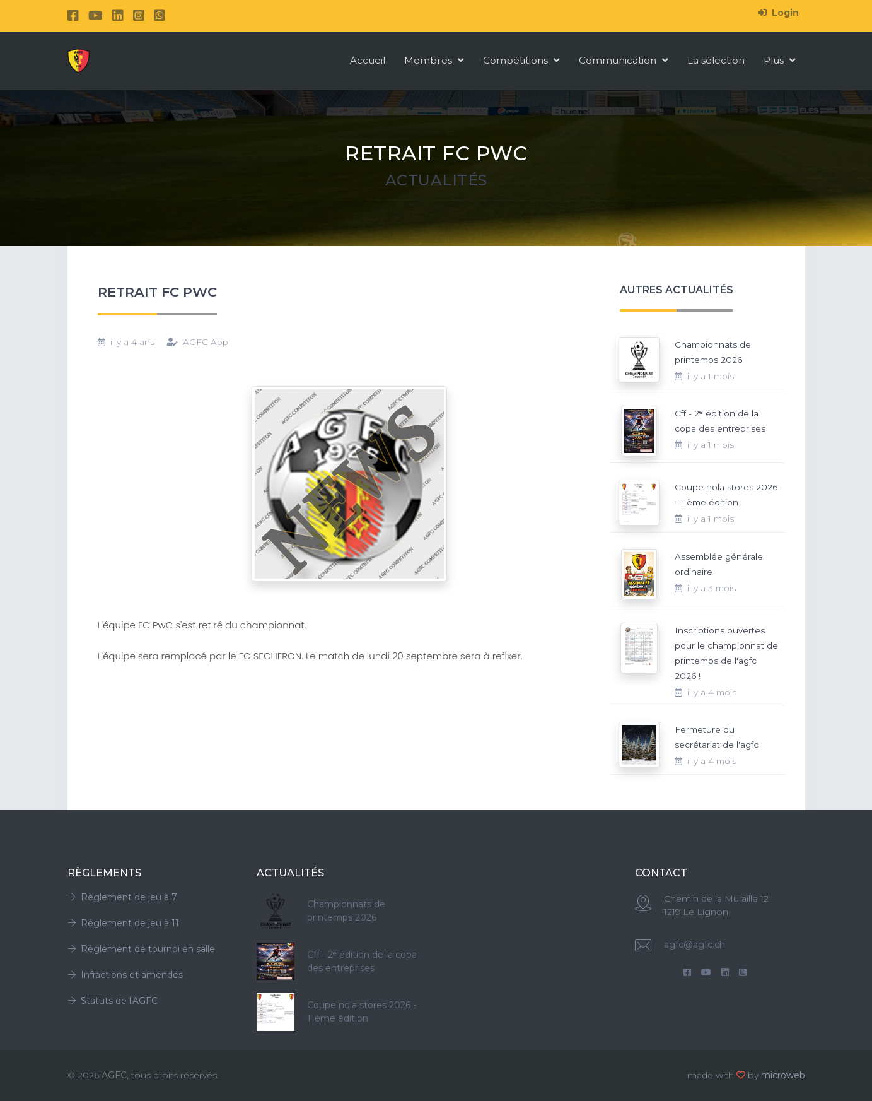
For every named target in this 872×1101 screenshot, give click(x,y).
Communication (623, 60)
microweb (783, 1075)
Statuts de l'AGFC (112, 1000)
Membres (434, 60)
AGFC (114, 1075)
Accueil (367, 60)
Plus (780, 60)
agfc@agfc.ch (694, 944)
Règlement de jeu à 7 (122, 897)
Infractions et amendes (125, 974)
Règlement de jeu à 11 (123, 923)
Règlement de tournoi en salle (141, 949)
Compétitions (521, 60)
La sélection (716, 60)
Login (778, 12)
